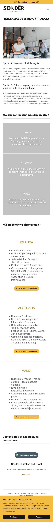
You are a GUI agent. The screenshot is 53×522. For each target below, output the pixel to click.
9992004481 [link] (26, 474)
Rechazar (14, 517)
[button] (48, 9)
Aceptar (39, 517)
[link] (13, 8)
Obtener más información (26, 288)
